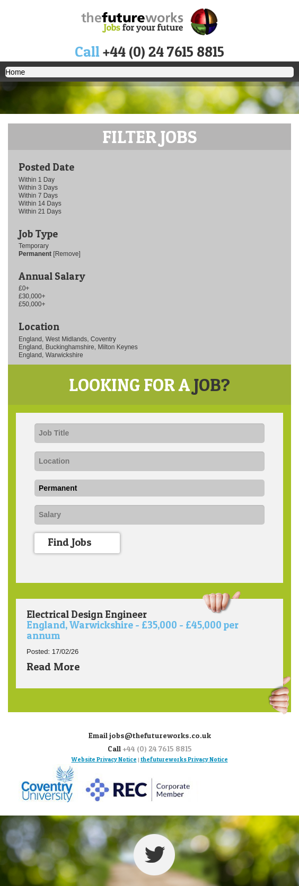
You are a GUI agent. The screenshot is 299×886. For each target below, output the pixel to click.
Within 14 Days (40, 203)
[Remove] (66, 254)
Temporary (34, 246)
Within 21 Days (40, 211)
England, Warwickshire (51, 355)
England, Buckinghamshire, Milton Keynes (78, 347)
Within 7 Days (38, 195)
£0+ (24, 288)
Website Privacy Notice (104, 759)
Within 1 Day (37, 179)
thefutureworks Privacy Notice (184, 759)
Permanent (36, 254)
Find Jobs (81, 543)
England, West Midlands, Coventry (67, 339)
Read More (60, 666)
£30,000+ (32, 296)
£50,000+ (32, 304)
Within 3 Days (38, 187)
